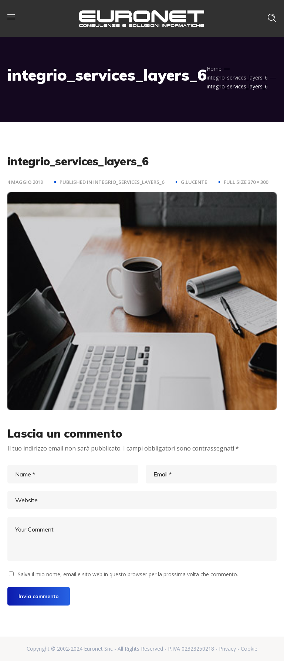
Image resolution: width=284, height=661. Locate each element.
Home (214, 68)
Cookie (249, 648)
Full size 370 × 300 (246, 182)
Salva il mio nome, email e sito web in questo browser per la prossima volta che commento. (128, 574)
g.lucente (194, 182)
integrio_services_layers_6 (237, 77)
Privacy (227, 648)
